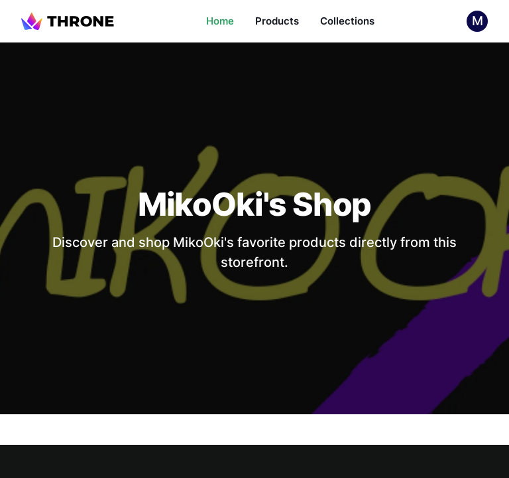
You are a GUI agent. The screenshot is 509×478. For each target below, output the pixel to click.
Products (277, 21)
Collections (347, 21)
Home (220, 21)
